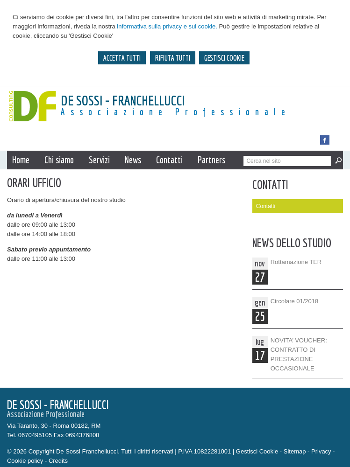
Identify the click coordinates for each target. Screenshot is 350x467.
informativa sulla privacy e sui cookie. (167, 26)
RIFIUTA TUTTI (172, 58)
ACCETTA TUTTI (122, 58)
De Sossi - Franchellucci (123, 100)
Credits (58, 460)
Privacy (321, 451)
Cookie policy (25, 460)
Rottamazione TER (296, 261)
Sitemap (295, 451)
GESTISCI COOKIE (224, 58)
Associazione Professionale (176, 111)
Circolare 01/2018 (295, 301)
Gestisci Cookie (257, 451)
